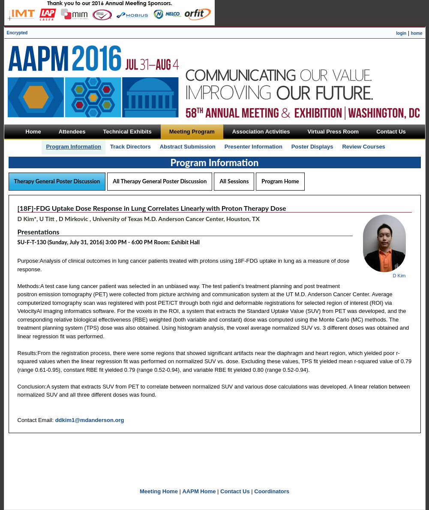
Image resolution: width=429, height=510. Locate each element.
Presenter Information (253, 146)
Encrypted (17, 32)
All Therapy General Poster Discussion (160, 181)
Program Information (73, 146)
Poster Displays (312, 146)
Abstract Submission (188, 146)
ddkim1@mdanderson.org (89, 420)
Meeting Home (159, 491)
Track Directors (130, 146)
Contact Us (235, 491)
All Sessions (234, 181)
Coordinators (271, 491)
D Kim (399, 275)
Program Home (280, 181)
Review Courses (363, 146)
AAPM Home (199, 491)
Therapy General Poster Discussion (57, 181)
